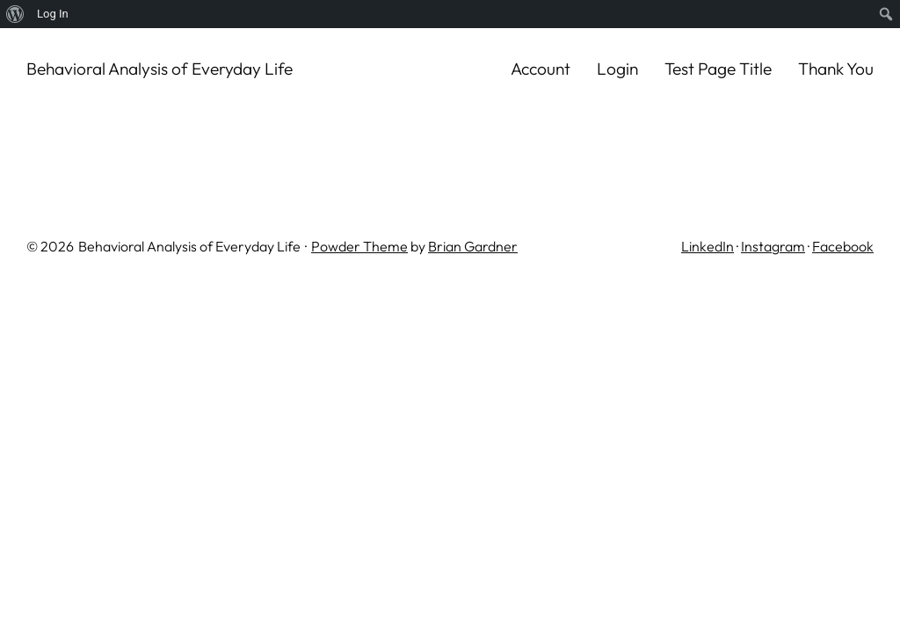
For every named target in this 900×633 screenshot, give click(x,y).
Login (617, 68)
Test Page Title (718, 68)
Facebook (843, 246)
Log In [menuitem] (53, 13)
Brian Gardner (473, 246)
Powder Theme (359, 246)
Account (540, 68)
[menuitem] (15, 14)
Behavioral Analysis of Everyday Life (159, 68)
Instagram (773, 246)
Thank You (836, 68)
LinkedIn (707, 246)
